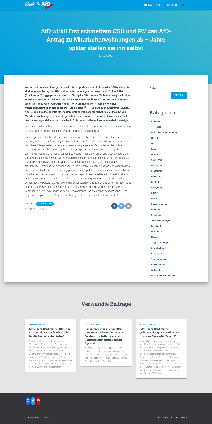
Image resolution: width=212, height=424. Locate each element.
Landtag (155, 182)
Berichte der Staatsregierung (164, 132)
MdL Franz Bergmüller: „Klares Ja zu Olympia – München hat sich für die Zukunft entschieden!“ (50, 332)
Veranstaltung (157, 253)
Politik (159, 5)
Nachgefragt (157, 187)
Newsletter (172, 5)
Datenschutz (33, 417)
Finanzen (155, 154)
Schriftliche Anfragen (160, 220)
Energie (154, 138)
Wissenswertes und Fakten (163, 275)
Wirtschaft (156, 270)
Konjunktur (156, 176)
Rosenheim (156, 215)
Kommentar (156, 171)
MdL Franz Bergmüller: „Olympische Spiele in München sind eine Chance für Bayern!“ (159, 332)
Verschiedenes (158, 264)
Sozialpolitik (156, 226)
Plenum (154, 193)
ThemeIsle (182, 417)
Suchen (153, 88)
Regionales (156, 209)
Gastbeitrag (156, 160)
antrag (41, 208)
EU (152, 143)
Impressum (49, 417)
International (157, 165)
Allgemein (155, 121)
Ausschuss (156, 127)
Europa (154, 149)
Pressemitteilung (45, 204)
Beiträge (148, 5)
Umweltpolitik (157, 248)
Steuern (154, 237)
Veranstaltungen (158, 259)
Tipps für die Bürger (160, 242)
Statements (156, 231)
